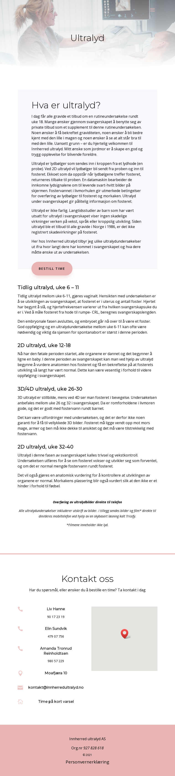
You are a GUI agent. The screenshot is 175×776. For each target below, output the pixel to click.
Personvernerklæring (87, 762)
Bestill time (52, 268)
